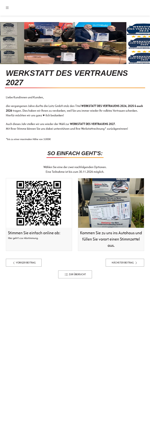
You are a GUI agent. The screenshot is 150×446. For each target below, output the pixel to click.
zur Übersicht (75, 275)
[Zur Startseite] (34, 8)
